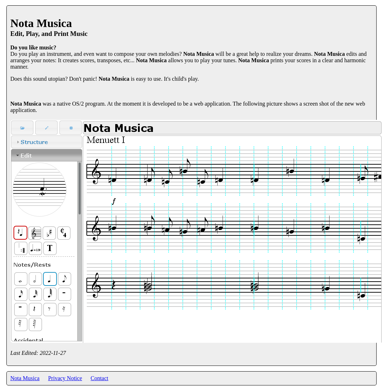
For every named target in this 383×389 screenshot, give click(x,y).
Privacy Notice (65, 378)
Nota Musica (24, 378)
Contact (99, 378)
